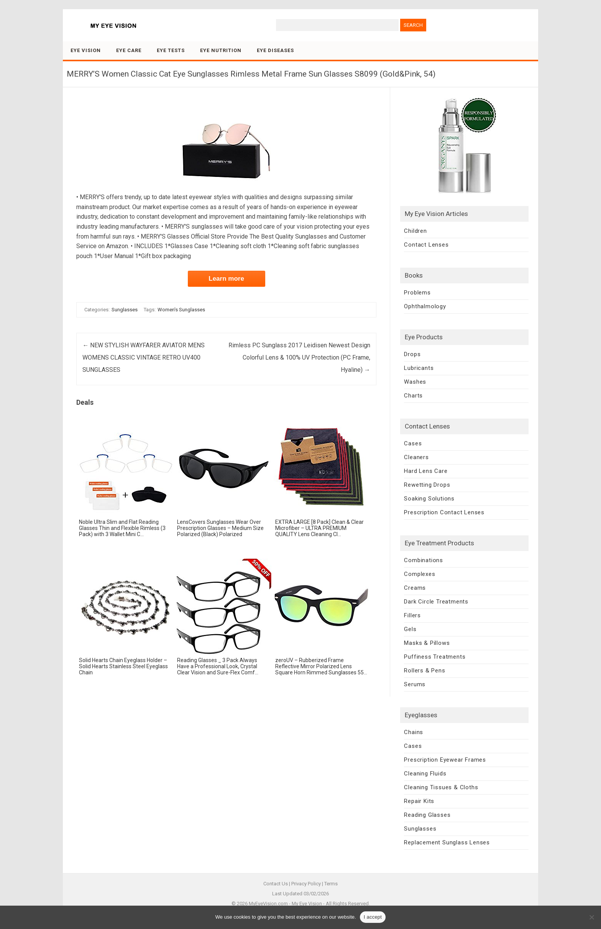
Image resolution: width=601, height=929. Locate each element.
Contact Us (275, 883)
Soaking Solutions (429, 498)
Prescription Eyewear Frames (445, 759)
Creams (415, 587)
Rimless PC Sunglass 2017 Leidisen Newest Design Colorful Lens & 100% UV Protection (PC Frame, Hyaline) (299, 357)
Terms (331, 883)
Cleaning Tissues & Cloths (441, 787)
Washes (415, 381)
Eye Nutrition (220, 50)
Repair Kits (419, 801)
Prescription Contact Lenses (444, 512)
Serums (414, 684)
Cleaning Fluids (425, 773)
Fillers (412, 615)
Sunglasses (125, 309)
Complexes (419, 574)
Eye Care (128, 50)
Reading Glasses (427, 814)
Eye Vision (86, 50)
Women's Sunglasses (181, 309)
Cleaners (416, 457)
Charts (413, 395)
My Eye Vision (307, 903)
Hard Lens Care (425, 471)
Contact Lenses (426, 244)
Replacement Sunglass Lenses (447, 842)
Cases (413, 443)
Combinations (423, 560)
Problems (417, 292)
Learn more (226, 278)
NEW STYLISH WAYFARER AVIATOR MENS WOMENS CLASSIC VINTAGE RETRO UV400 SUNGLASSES (143, 357)
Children (415, 230)
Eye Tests (171, 50)
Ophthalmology (425, 306)
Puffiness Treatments (434, 656)
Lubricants (419, 368)
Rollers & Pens (424, 670)
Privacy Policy (306, 883)
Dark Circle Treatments (436, 601)
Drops (412, 354)
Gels (410, 629)
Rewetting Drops (427, 484)
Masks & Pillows (427, 643)
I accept (373, 917)
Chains (413, 732)
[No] (591, 917)
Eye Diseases (275, 50)
